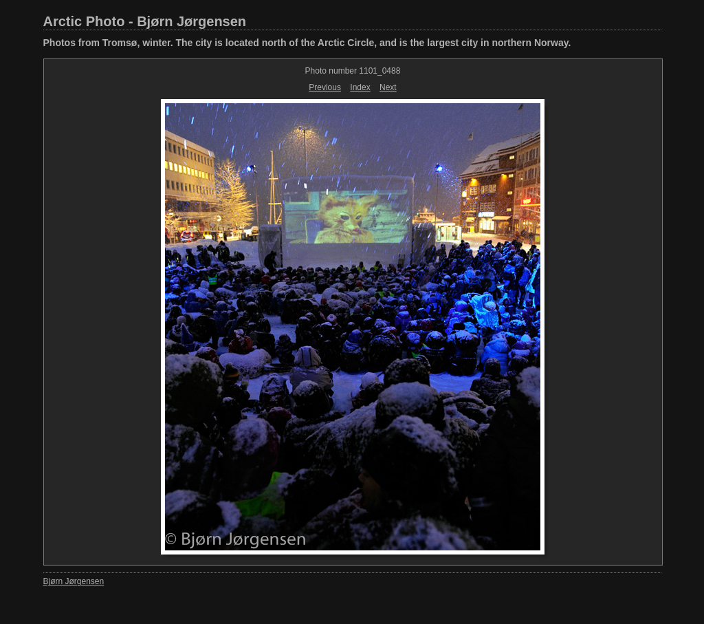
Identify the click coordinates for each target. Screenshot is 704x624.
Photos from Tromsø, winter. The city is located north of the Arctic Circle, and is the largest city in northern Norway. (307, 42)
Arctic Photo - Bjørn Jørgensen (145, 21)
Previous (325, 87)
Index (360, 87)
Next (388, 87)
